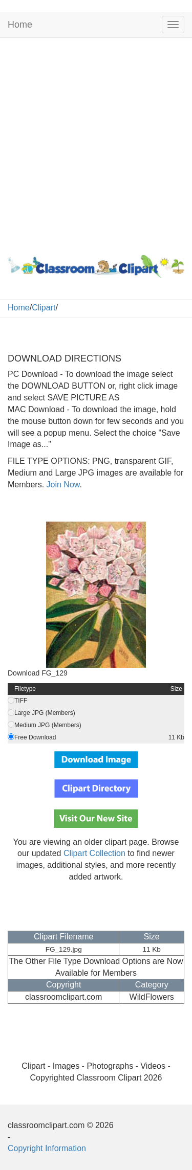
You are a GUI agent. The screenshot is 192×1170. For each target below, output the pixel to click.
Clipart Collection (94, 853)
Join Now (61, 484)
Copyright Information (47, 1148)
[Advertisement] (96, 144)
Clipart (43, 307)
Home (20, 24)
